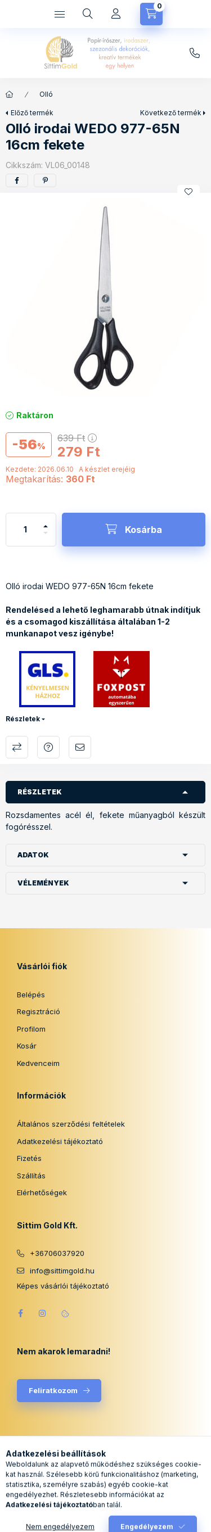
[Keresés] (88, 14)
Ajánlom (80, 747)
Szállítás (31, 1175)
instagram (43, 1313)
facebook (20, 1313)
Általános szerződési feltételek (71, 1123)
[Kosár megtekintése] (151, 14)
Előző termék (32, 113)
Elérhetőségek (42, 1192)
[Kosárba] (133, 529)
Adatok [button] (33, 855)
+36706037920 (57, 1253)
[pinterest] (45, 180)
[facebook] (17, 180)
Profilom (31, 1028)
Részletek (23, 719)
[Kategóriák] (59, 14)
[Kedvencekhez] (188, 191)
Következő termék (170, 113)
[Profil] (116, 14)
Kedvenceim (38, 1063)
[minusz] (45, 538)
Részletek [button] (39, 792)
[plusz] (45, 521)
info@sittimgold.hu (194, 53)
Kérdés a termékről (48, 747)
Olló (46, 94)
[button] (105, 298)
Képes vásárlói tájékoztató (63, 1286)
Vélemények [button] (43, 883)
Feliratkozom (53, 1390)
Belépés (31, 994)
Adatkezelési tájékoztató (60, 1141)
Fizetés (29, 1158)
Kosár (27, 1045)
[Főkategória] (10, 94)
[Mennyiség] (25, 529)
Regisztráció (38, 1011)
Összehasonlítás (17, 747)
